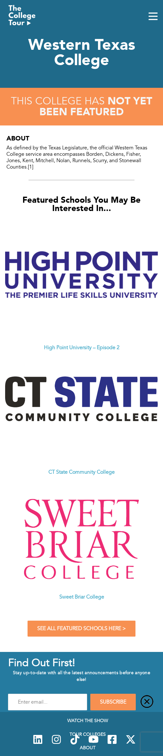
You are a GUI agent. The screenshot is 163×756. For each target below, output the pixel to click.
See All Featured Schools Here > (81, 628)
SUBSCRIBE (113, 702)
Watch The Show (87, 720)
